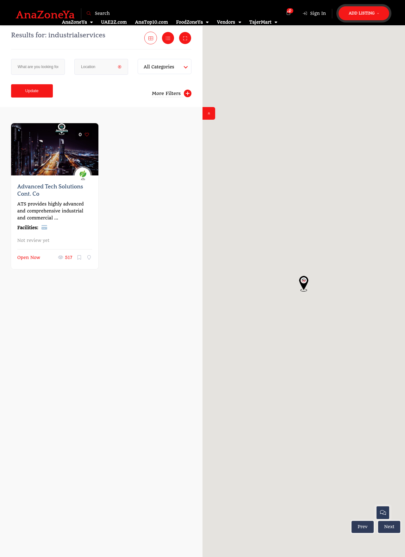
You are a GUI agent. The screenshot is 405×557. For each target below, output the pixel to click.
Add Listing (364, 13)
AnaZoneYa (77, 22)
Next (389, 526)
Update (32, 90)
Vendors (229, 22)
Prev (362, 526)
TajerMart (263, 22)
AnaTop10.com (151, 22)
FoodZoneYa (192, 22)
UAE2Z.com (114, 22)
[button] (303, 284)
